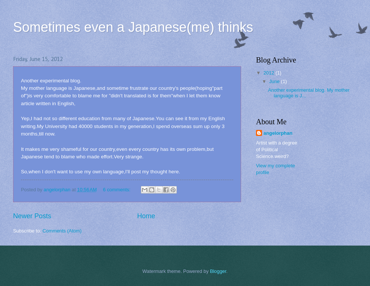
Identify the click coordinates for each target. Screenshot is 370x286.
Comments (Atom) (62, 231)
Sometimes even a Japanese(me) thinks (133, 27)
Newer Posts (32, 216)
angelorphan (277, 133)
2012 (269, 73)
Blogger (218, 271)
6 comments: (117, 189)
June (275, 81)
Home (146, 216)
